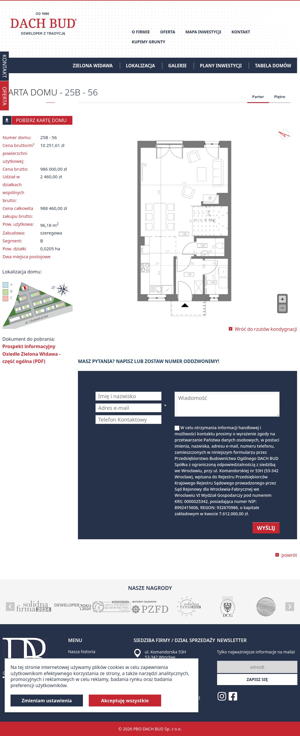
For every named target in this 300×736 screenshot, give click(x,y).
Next (289, 606)
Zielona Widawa (92, 66)
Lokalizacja (140, 66)
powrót (289, 555)
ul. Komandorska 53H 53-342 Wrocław (165, 654)
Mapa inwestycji (203, 32)
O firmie (141, 32)
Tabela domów (273, 66)
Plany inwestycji (221, 66)
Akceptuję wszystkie (125, 700)
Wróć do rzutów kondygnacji (266, 329)
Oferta (167, 32)
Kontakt (240, 32)
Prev (10, 606)
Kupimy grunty (148, 41)
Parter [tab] (258, 96)
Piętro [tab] (279, 96)
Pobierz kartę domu (35, 120)
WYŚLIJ (266, 527)
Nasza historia (81, 651)
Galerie (177, 66)
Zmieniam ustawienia (47, 700)
